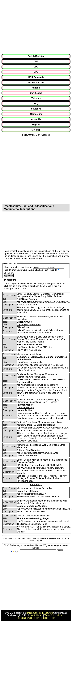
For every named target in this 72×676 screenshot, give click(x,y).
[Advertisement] (26, 27)
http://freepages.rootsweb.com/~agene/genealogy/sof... (44, 521)
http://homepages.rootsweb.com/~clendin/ (37, 385)
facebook (45, 135)
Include (53, 270)
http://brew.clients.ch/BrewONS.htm (34, 347)
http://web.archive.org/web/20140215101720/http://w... (43, 302)
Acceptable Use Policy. (28, 618)
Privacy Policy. (48, 618)
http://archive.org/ (25, 407)
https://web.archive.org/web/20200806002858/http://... (43, 428)
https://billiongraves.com (29, 324)
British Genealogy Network (39, 613)
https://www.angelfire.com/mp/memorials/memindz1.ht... (44, 509)
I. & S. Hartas (36, 615)
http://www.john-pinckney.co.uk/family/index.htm (40, 468)
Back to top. (36, 484)
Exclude (8, 273)
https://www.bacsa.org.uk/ (29, 362)
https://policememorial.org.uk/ (31, 494)
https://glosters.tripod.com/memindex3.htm (37, 453)
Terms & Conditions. (54, 615)
